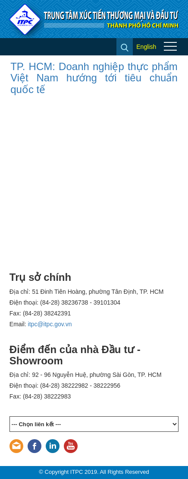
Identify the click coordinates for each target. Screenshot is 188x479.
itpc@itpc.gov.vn (50, 324)
